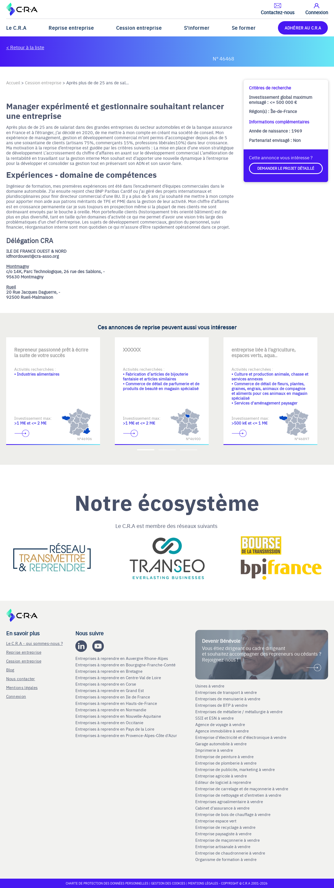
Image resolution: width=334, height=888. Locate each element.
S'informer (197, 27)
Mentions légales (22, 687)
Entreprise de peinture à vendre (224, 756)
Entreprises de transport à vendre (226, 692)
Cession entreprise (139, 27)
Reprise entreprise (71, 27)
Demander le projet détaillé (285, 168)
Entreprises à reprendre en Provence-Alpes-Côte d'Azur (126, 735)
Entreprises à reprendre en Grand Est (110, 690)
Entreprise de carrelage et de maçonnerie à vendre (241, 788)
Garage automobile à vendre (221, 743)
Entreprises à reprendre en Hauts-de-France (116, 703)
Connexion (16, 696)
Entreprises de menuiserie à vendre (228, 698)
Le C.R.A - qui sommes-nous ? (34, 643)
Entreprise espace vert (215, 820)
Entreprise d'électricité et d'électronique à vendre (240, 737)
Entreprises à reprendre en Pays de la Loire (114, 729)
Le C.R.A (16, 27)
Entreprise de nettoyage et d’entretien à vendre (238, 795)
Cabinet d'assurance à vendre (222, 808)
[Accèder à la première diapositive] (145, 449)
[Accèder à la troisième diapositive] (188, 449)
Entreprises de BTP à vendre (221, 705)
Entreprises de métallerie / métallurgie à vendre (239, 711)
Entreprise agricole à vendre (221, 775)
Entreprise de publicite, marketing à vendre (235, 769)
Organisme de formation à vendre (225, 859)
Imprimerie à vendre (214, 750)
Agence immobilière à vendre (222, 730)
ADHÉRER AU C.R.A (303, 28)
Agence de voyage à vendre (220, 724)
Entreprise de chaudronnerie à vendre (230, 853)
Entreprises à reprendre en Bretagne (109, 671)
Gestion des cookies (168, 883)
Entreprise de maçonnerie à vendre (227, 840)
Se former (244, 27)
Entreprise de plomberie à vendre (225, 763)
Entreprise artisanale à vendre (222, 846)
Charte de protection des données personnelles (107, 883)
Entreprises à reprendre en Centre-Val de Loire (118, 677)
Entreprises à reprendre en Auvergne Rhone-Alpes (122, 658)
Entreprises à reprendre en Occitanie (109, 722)
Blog (10, 669)
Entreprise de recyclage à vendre (225, 827)
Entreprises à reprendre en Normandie (111, 709)
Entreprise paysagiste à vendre (223, 833)
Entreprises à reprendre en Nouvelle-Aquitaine (118, 716)
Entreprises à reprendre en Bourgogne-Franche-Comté (126, 664)
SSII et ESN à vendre (214, 718)
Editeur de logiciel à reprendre (223, 782)
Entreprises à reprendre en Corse (106, 684)
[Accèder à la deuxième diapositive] (167, 449)
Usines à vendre (209, 685)
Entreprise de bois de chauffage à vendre (232, 814)
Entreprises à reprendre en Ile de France (113, 696)
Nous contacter (20, 678)
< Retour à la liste (25, 47)
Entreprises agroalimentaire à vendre (229, 801)
